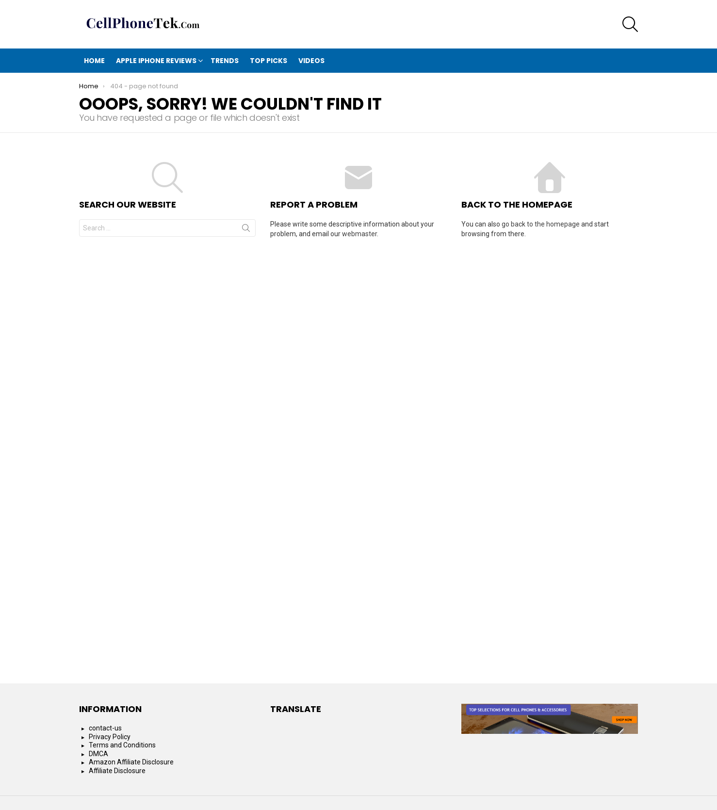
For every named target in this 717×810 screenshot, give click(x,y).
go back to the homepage (541, 224)
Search (246, 230)
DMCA (98, 754)
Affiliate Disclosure (117, 771)
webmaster (359, 234)
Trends (225, 60)
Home (94, 60)
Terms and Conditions (122, 745)
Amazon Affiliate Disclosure (131, 762)
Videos (311, 60)
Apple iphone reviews (156, 60)
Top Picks (268, 60)
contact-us (105, 728)
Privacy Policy (109, 737)
